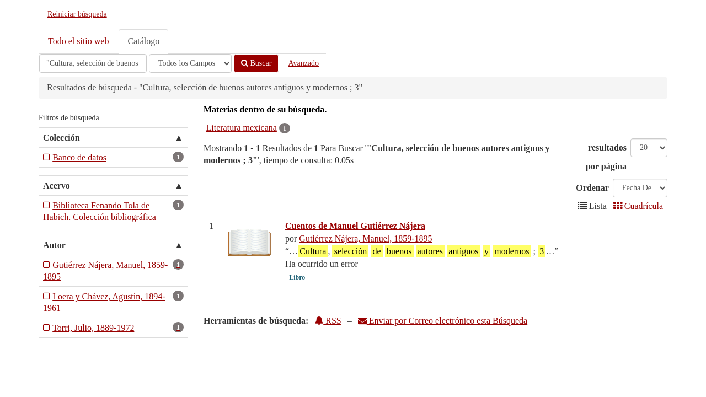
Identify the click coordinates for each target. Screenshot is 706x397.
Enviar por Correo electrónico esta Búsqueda (442, 320)
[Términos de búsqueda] (93, 63)
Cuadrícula (639, 206)
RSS (327, 320)
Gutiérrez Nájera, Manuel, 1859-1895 (365, 238)
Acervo (56, 185)
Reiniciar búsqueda (77, 14)
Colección (61, 137)
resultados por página (606, 157)
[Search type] (190, 63)
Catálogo (143, 41)
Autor (54, 245)
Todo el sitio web (78, 41)
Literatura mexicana (241, 127)
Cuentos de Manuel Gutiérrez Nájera (355, 225)
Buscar (256, 63)
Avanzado (303, 63)
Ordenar (592, 187)
